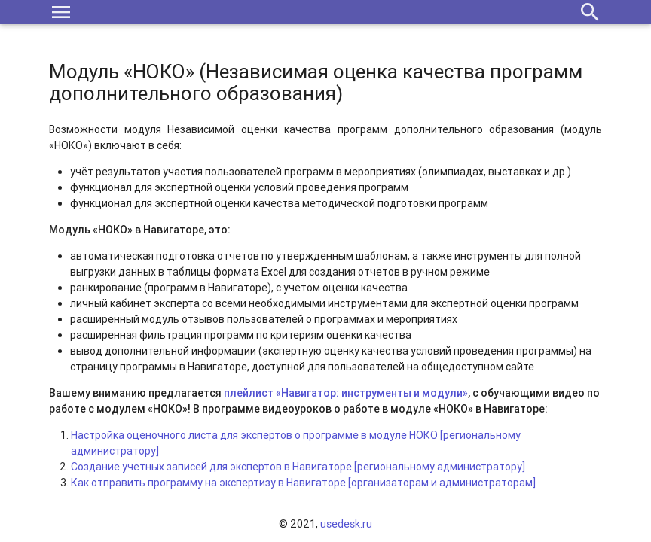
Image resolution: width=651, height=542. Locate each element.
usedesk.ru (346, 524)
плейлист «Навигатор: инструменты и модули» (346, 393)
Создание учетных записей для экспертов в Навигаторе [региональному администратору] (298, 466)
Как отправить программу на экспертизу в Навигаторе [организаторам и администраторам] (303, 482)
